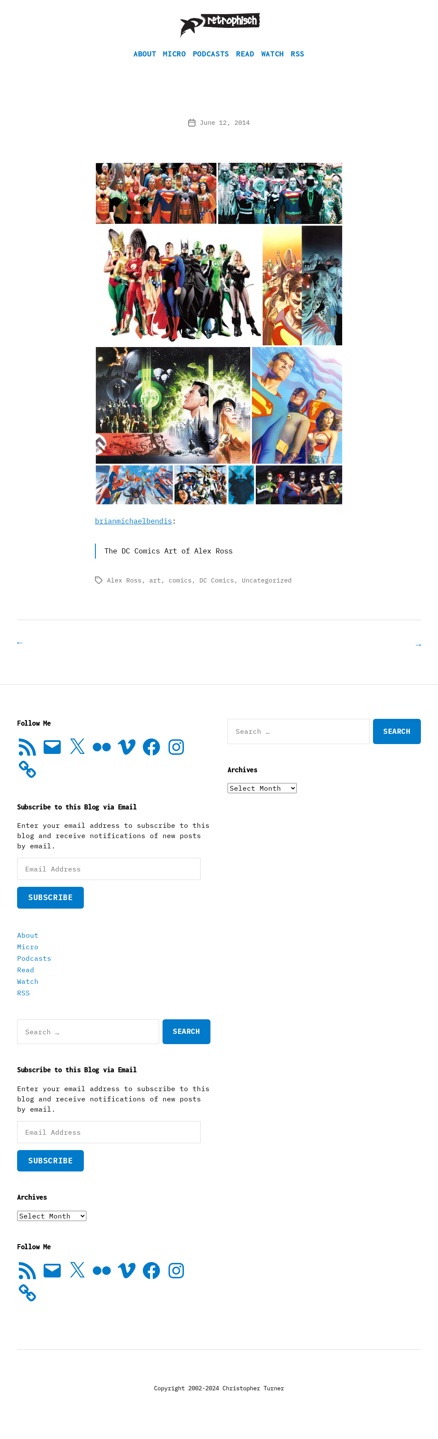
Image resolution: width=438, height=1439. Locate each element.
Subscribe (50, 910)
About (144, 66)
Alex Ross (124, 593)
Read (245, 66)
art (155, 593)
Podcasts (211, 66)
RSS (298, 66)
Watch (272, 66)
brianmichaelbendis (133, 534)
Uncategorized (267, 593)
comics (180, 593)
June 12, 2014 (225, 135)
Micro (174, 66)
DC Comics (216, 593)
